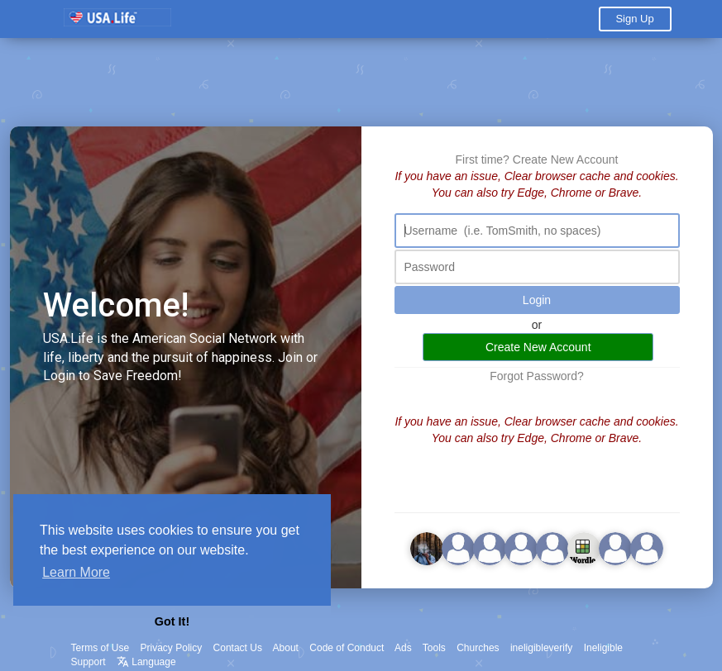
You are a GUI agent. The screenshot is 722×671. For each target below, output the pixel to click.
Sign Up (634, 18)
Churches (478, 648)
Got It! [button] (172, 621)
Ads (403, 648)
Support (88, 662)
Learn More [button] (76, 572)
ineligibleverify (541, 648)
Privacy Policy (172, 648)
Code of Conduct (346, 648)
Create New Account (566, 159)
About (286, 648)
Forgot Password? (537, 376)
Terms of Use (100, 648)
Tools (434, 648)
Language (146, 662)
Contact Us (237, 648)
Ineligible (603, 648)
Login (537, 300)
